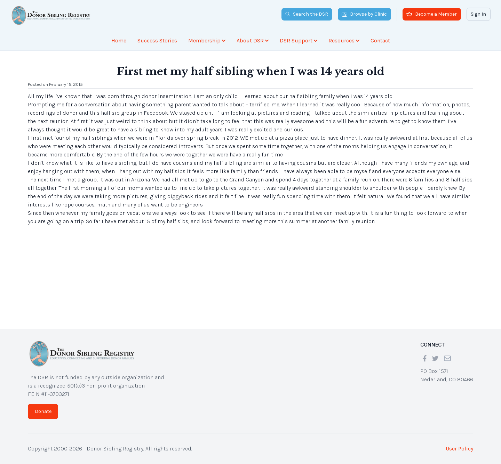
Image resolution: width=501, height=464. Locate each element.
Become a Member (431, 14)
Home (118, 40)
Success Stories (157, 40)
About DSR (253, 40)
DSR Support (298, 40)
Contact (380, 40)
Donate (43, 411)
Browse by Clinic (364, 14)
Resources (343, 40)
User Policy (459, 448)
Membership (206, 40)
